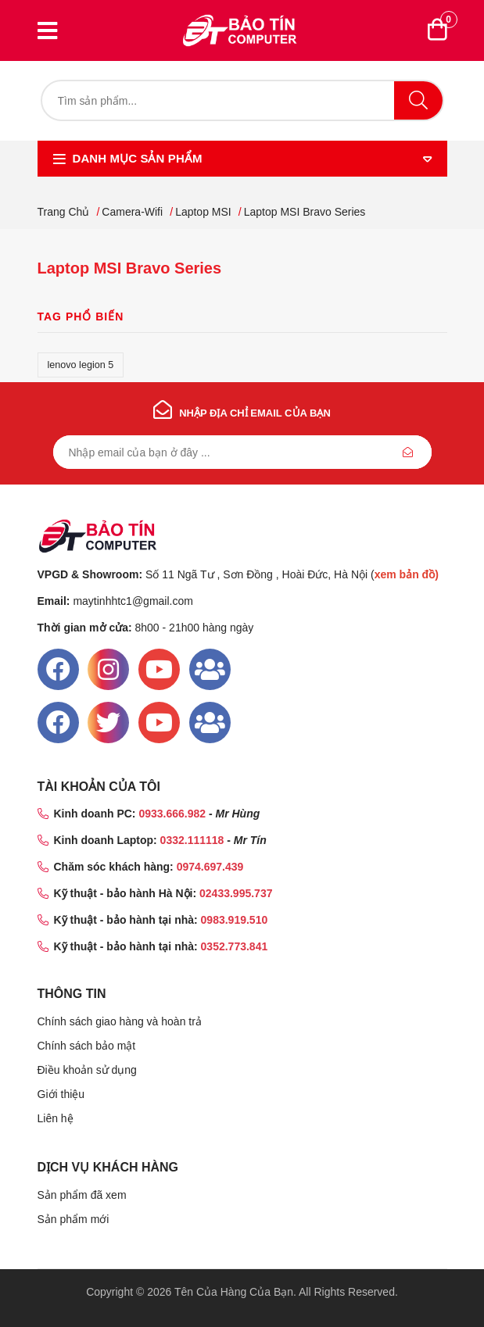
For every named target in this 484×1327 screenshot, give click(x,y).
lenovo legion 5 (81, 364)
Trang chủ (64, 212)
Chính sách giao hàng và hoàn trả (120, 1021)
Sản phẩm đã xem (82, 1195)
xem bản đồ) (407, 574)
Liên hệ (55, 1118)
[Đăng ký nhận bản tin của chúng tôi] (242, 452)
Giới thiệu (61, 1094)
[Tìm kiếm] (242, 100)
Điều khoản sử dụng (87, 1070)
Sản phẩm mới (73, 1219)
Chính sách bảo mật (87, 1045)
